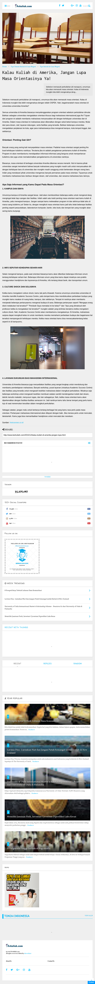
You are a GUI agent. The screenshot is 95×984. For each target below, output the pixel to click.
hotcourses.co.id (16, 423)
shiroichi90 (27, 953)
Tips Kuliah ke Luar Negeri (50, 67)
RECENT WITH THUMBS (16, 627)
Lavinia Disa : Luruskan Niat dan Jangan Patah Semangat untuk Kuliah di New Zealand (47, 751)
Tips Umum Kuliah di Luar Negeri (23, 67)
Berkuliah (48, 477)
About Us (8, 961)
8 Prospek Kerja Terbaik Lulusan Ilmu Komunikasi (33, 721)
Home (4, 67)
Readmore (31, 730)
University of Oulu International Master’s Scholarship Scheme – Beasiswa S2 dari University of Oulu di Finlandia (46, 783)
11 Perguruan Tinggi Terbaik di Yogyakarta (28, 848)
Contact (91, 982)
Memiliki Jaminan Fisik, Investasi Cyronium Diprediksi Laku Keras (41, 816)
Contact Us (51, 961)
